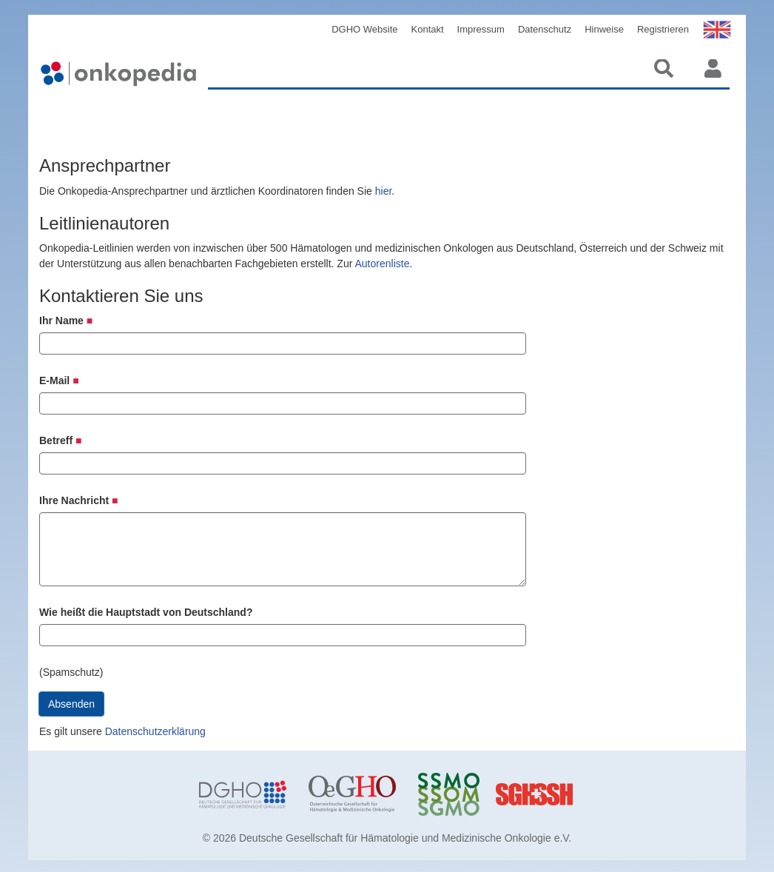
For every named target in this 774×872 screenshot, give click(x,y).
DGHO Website (364, 29)
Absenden (71, 704)
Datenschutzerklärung (155, 731)
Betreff (60, 440)
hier (383, 191)
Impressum (481, 29)
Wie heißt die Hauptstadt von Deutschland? (145, 612)
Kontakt (427, 29)
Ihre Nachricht (78, 500)
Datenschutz (544, 29)
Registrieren (663, 29)
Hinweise (604, 29)
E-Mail (59, 380)
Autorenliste (381, 263)
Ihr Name (65, 320)
